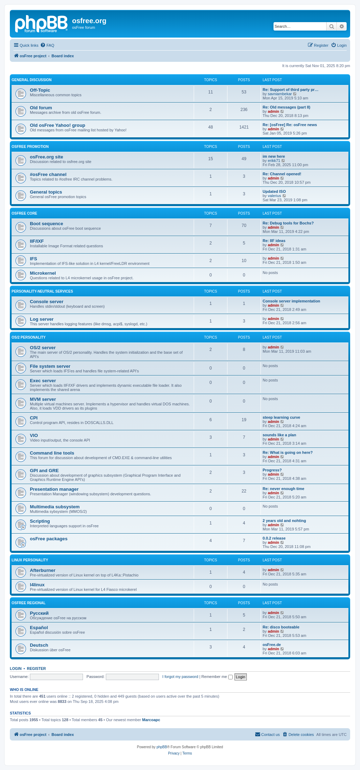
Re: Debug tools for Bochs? (288, 223)
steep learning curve (281, 417)
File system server (50, 366)
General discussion (32, 80)
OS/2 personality (29, 337)
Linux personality (30, 560)
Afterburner (43, 570)
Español (39, 627)
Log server (41, 319)
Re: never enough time (283, 489)
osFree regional (29, 603)
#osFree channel (48, 174)
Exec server (43, 380)
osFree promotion (30, 147)
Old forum (41, 107)
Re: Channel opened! (282, 174)
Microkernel (43, 273)
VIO (34, 435)
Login (15, 668)
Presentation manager (54, 489)
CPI (34, 417)
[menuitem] (47, 45)
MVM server (43, 399)
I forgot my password (180, 676)
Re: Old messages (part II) (286, 107)
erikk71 (274, 160)
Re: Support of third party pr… (291, 89)
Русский (39, 613)
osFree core (24, 213)
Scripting (40, 521)
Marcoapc (151, 720)
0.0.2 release (274, 538)
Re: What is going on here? (288, 452)
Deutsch (39, 645)
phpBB (161, 747)
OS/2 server (43, 347)
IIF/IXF (37, 241)
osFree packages (49, 538)
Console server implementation (291, 301)
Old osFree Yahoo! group (57, 125)
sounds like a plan (279, 435)
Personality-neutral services (42, 291)
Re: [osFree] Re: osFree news (290, 125)
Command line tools (52, 453)
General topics (46, 192)
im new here (274, 156)
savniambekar (280, 94)
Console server (46, 301)
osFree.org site (46, 156)
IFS (33, 258)
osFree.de (272, 644)
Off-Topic (40, 90)
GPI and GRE (44, 470)
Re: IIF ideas (274, 241)
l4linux (37, 584)
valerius (274, 196)
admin (273, 111)
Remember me (217, 676)
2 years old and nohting (284, 520)
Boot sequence (46, 223)
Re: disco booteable (281, 627)
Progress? (272, 470)
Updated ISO (274, 191)
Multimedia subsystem (54, 506)
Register (36, 668)
